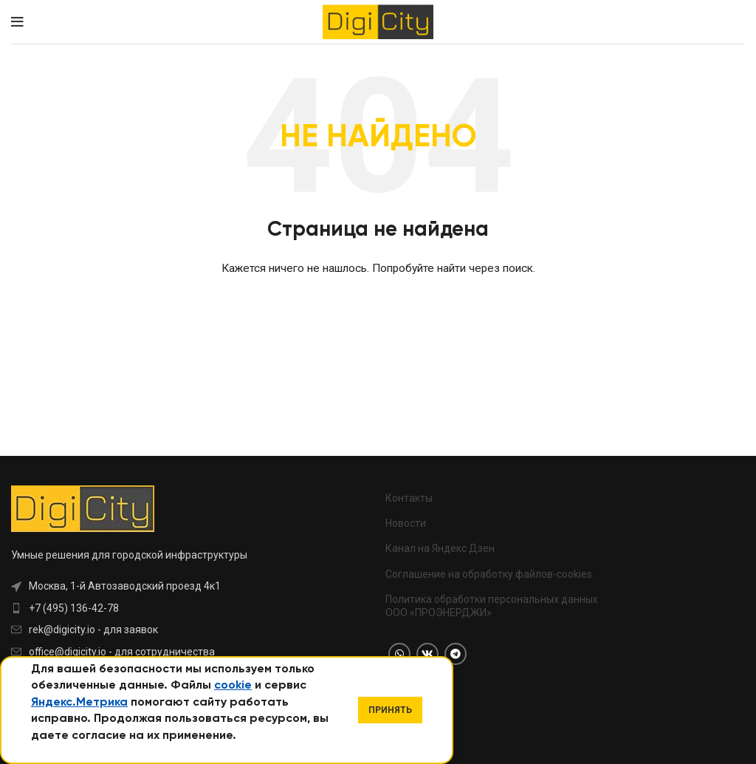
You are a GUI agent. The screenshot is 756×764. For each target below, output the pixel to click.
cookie (233, 686)
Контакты (409, 498)
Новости (405, 523)
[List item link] (163, 608)
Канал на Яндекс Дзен (440, 548)
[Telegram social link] (455, 654)
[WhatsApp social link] (399, 654)
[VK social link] (427, 654)
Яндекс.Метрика (79, 703)
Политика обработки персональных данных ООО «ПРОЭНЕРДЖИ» (491, 605)
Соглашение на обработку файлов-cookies (488, 574)
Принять (390, 710)
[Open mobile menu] (17, 22)
